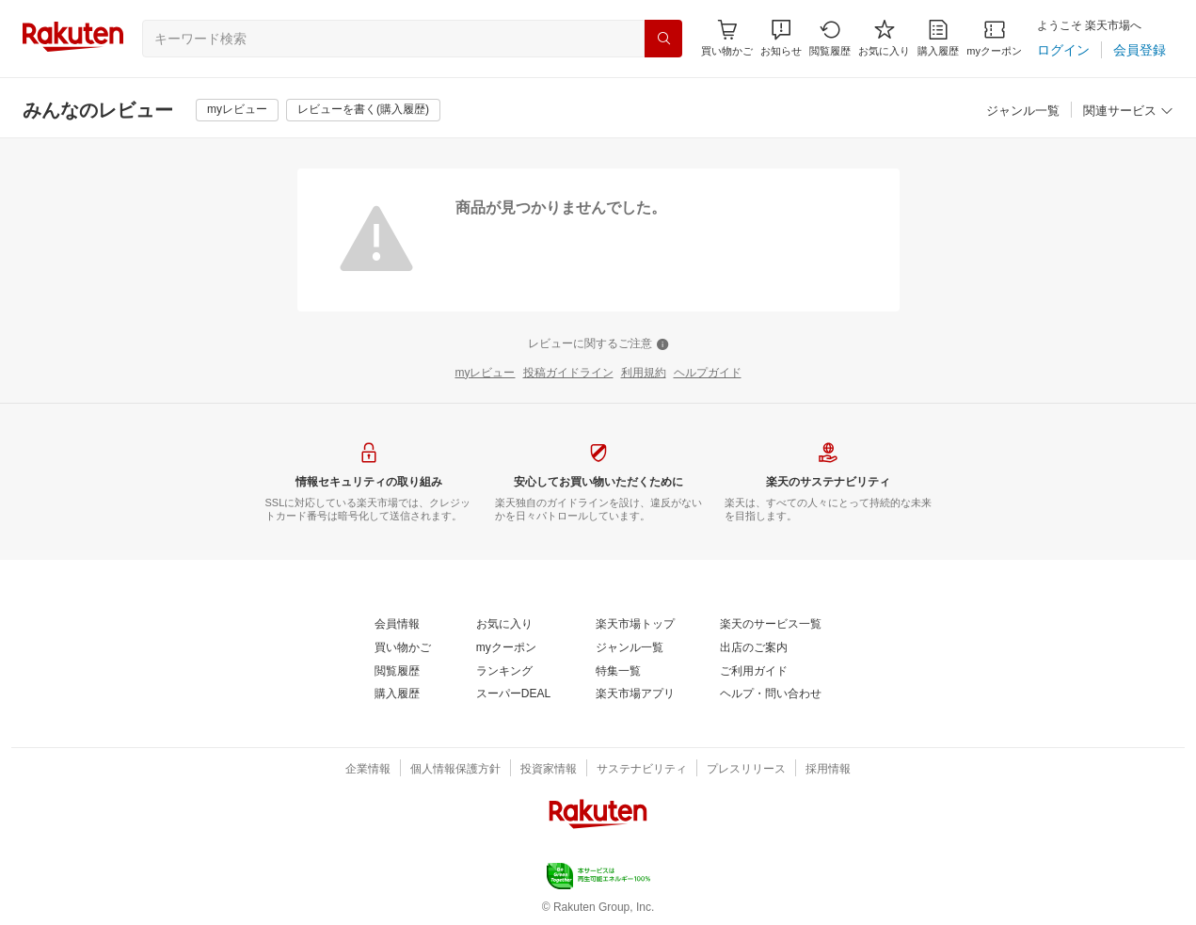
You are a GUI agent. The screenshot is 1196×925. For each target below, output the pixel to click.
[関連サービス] (1128, 112)
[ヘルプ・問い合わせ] (770, 694)
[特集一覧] (618, 671)
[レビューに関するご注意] (598, 344)
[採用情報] (828, 769)
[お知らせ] (781, 38)
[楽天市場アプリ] (635, 694)
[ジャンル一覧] (1023, 112)
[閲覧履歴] (830, 38)
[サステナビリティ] (642, 769)
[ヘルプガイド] (708, 373)
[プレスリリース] (746, 769)
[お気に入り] (884, 38)
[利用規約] (643, 373)
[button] (781, 38)
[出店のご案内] (754, 648)
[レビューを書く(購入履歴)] (363, 110)
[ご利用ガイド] (754, 671)
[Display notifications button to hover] (727, 38)
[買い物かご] (403, 648)
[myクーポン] (994, 38)
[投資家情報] (548, 769)
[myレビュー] (237, 110)
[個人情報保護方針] (455, 769)
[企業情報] (368, 769)
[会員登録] (1139, 49)
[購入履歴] (938, 38)
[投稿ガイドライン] (568, 373)
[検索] (663, 38)
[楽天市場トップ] (635, 624)
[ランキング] (504, 671)
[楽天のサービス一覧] (770, 624)
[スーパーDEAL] (513, 694)
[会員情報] (397, 624)
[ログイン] (1063, 49)
